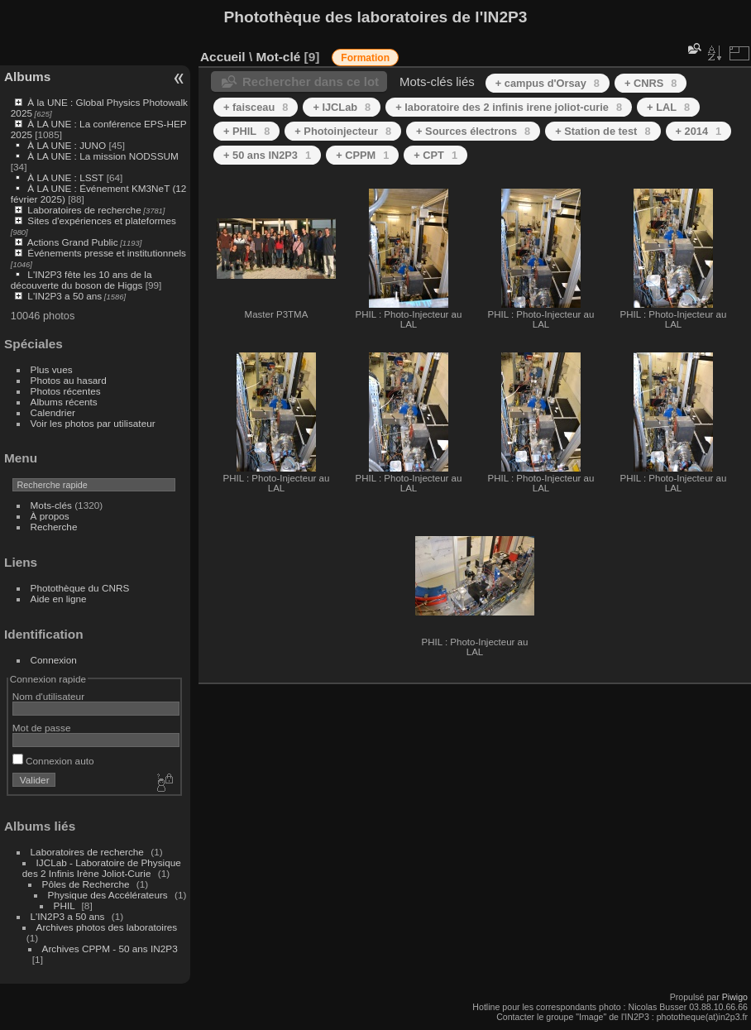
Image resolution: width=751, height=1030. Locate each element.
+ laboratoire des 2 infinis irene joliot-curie (508, 107)
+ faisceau (255, 107)
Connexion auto (53, 760)
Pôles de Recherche (86, 884)
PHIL (64, 905)
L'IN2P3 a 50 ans (64, 295)
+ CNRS (650, 83)
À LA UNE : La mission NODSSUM (102, 156)
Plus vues (52, 369)
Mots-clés (51, 505)
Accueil (223, 57)
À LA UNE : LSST (65, 177)
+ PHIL (246, 131)
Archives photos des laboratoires (107, 927)
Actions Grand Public (72, 242)
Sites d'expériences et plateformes (101, 220)
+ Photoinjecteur (342, 131)
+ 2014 (699, 131)
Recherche (54, 526)
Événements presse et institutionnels (106, 252)
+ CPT (435, 155)
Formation (365, 58)
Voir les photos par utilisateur (93, 423)
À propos (50, 515)
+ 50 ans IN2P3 (267, 155)
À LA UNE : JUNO (67, 145)
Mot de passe (41, 727)
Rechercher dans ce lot (310, 81)
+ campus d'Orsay (547, 83)
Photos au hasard (69, 380)
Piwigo (735, 997)
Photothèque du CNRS (80, 587)
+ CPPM (362, 155)
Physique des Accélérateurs (108, 894)
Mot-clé (278, 57)
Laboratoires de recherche (84, 209)
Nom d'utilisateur (48, 696)
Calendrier (53, 412)
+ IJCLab (342, 107)
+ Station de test (602, 131)
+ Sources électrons (473, 131)
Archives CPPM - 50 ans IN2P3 (110, 948)
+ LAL (668, 107)
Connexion (54, 659)
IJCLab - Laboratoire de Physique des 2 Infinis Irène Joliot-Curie (101, 868)
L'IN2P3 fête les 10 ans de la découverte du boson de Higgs (81, 279)
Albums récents (64, 401)
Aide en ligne (59, 598)
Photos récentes (66, 391)
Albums (27, 76)
